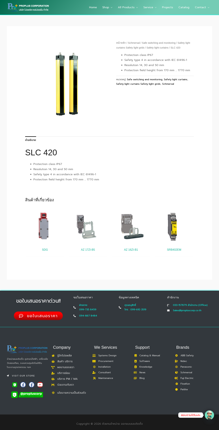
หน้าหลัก (121, 42)
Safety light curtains (157, 47)
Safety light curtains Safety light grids (138, 84)
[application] (110, 7)
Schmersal (134, 42)
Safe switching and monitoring (159, 42)
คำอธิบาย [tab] (30, 140)
